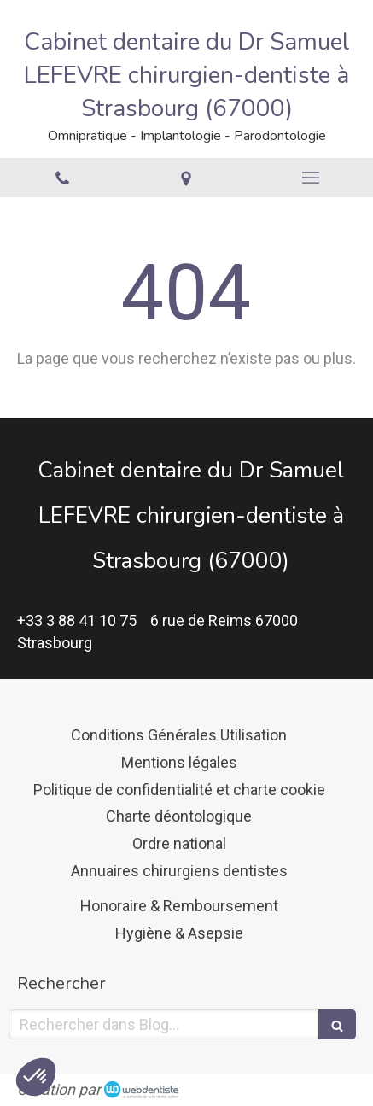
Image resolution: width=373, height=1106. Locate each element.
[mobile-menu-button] (310, 178)
